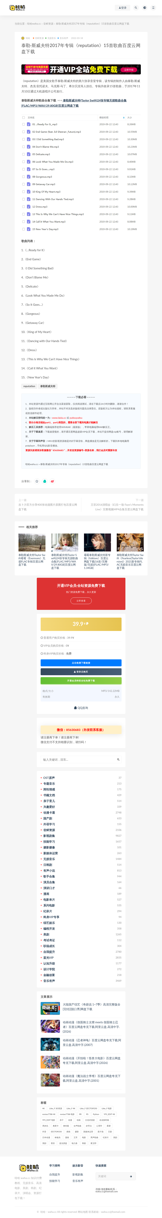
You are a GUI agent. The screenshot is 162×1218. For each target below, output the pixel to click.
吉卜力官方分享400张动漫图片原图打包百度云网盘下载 (47, 507)
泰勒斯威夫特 (47, 386)
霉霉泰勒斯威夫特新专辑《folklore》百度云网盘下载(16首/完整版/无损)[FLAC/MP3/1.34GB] (97, 561)
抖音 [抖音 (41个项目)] (44, 1131)
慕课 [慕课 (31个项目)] (109, 1126)
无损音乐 (50, 38)
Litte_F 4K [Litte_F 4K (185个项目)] (71, 1108)
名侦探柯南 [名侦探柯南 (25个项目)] (104, 1120)
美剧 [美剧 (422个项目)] (115, 1137)
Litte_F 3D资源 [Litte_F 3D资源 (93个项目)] (55, 1108)
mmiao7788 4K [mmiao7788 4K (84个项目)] (48, 1114)
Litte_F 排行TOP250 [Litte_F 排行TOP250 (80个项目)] (88, 1108)
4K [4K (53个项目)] (43, 1108)
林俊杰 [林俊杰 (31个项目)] (57, 1137)
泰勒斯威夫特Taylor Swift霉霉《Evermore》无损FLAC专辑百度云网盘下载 (31, 559)
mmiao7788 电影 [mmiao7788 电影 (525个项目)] (67, 1114)
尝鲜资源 (48, 23)
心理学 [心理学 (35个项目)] (99, 1126)
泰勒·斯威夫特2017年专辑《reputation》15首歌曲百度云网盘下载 (74, 464)
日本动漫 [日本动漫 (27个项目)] (46, 1137)
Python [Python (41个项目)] (96, 1114)
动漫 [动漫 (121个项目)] (70, 1120)
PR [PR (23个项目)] (80, 1114)
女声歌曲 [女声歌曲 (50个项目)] (77, 1126)
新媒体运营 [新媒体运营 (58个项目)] (88, 1131)
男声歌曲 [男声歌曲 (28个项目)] (94, 1137)
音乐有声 (63, 38)
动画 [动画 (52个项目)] (79, 1120)
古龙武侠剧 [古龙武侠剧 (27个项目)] (90, 1120)
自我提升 (54, 1174)
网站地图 (83, 1211)
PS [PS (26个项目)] (87, 1114)
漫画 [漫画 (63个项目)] (67, 1137)
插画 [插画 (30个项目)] (68, 1131)
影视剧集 (77, 1174)
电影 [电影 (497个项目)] (84, 1137)
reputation (29, 386)
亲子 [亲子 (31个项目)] (62, 1120)
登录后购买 (81, 671)
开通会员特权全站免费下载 (81, 680)
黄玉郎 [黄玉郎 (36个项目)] (93, 1143)
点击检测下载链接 (81, 663)
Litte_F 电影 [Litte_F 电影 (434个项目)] (107, 1108)
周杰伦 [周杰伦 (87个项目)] (45, 1126)
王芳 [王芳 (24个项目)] (75, 1137)
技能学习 (54, 1180)
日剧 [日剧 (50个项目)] (110, 1131)
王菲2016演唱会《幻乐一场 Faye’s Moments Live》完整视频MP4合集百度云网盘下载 (117, 507)
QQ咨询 (81, 707)
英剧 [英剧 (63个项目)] (44, 1143)
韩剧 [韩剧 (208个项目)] (84, 1143)
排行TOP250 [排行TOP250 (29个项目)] (56, 1131)
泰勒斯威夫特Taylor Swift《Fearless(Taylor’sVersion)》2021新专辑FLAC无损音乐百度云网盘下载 (130, 561)
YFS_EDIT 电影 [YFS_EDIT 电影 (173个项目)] (48, 1120)
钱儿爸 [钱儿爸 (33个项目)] (74, 1143)
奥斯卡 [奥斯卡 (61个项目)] (56, 1126)
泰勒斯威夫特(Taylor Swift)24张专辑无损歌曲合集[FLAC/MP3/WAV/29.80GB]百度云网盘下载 (64, 561)
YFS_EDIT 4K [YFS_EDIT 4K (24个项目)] (109, 1114)
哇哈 (25, 38)
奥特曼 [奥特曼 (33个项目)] (66, 1126)
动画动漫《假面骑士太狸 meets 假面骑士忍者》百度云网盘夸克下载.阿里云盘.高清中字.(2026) (91, 1026)
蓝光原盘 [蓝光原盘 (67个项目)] (63, 1143)
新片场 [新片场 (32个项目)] (100, 1131)
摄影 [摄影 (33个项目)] (77, 1131)
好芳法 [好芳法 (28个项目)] (89, 1126)
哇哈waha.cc (34, 23)
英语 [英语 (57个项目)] (53, 1143)
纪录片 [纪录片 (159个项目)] (106, 1137)
